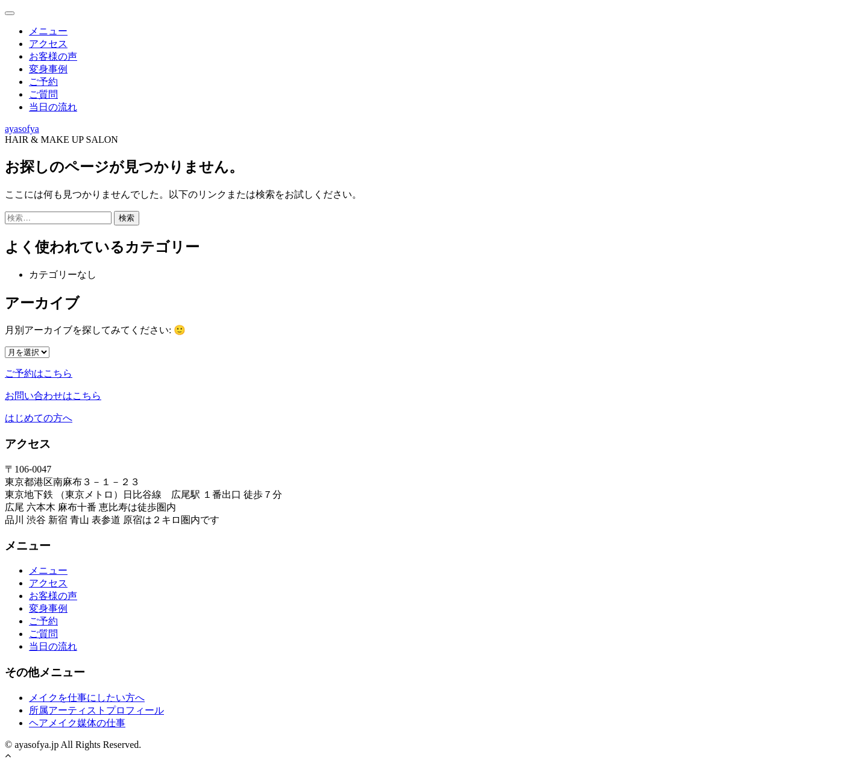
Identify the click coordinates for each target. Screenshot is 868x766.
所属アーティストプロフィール (96, 710)
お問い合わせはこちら (53, 396)
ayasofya (22, 129)
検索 (126, 217)
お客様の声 (53, 56)
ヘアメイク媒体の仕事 (77, 723)
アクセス (48, 44)
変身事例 (48, 69)
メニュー (48, 31)
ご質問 (43, 94)
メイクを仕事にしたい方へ (87, 697)
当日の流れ (53, 107)
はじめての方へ (38, 418)
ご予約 (43, 82)
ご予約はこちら (38, 373)
